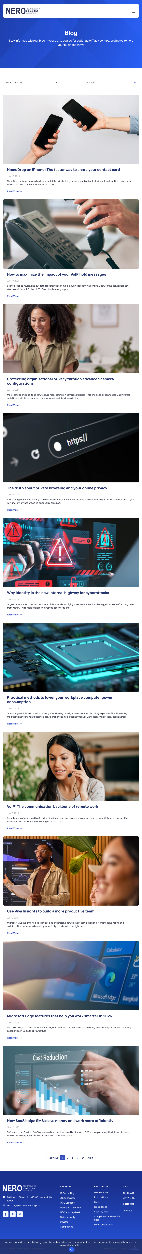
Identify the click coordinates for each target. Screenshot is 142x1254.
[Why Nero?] (131, 1198)
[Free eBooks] (108, 1206)
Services (66, 1186)
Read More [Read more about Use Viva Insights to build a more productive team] (13, 933)
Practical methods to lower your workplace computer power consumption (60, 699)
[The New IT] (131, 1193)
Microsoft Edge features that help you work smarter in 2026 (59, 1015)
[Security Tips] (108, 1211)
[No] (135, 1247)
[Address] (28, 1199)
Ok (71, 1249)
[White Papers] (108, 1192)
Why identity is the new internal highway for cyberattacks (58, 592)
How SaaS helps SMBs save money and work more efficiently (60, 1120)
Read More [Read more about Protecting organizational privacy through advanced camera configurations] (13, 405)
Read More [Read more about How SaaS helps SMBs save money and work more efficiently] (13, 1142)
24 (83, 1157)
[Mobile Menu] (133, 11)
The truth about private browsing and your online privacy (57, 488)
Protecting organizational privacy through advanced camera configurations (60, 381)
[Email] (28, 1205)
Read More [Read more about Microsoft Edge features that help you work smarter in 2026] (13, 1037)
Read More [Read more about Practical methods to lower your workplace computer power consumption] (13, 723)
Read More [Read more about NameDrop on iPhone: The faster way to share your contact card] (13, 191)
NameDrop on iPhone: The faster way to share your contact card (63, 169)
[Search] (135, 82)
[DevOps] (77, 1222)
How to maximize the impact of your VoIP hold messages (56, 274)
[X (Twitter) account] (13, 1214)
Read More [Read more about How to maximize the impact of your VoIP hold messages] (13, 296)
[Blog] (108, 1202)
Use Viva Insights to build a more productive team (50, 911)
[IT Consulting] (77, 1193)
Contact (129, 1204)
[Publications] (108, 1197)
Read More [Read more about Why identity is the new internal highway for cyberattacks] (13, 614)
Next (92, 1157)
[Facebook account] (5, 1214)
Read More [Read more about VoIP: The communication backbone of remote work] (13, 828)
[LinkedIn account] (20, 1214)
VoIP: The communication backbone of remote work (52, 806)
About (127, 1186)
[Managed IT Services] (77, 1207)
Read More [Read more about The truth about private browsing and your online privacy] (13, 509)
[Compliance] (77, 1226)
